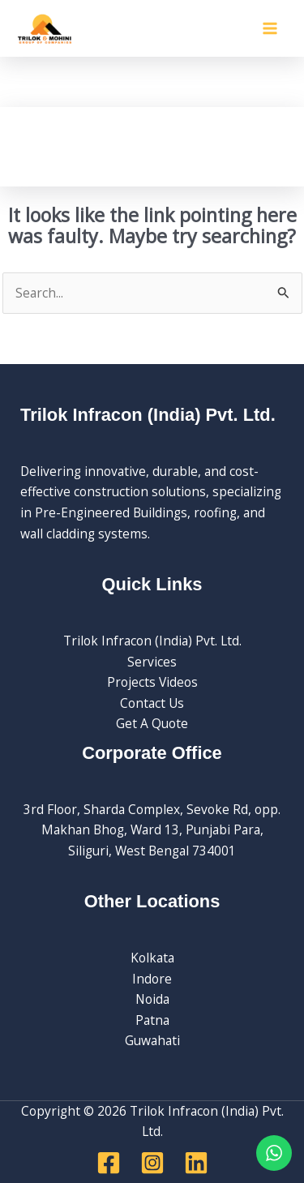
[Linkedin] (196, 1163)
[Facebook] (108, 1163)
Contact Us (152, 703)
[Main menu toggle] (270, 28)
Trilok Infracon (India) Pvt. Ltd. (152, 640)
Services (152, 662)
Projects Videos (152, 682)
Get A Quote (152, 723)
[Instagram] (152, 1163)
